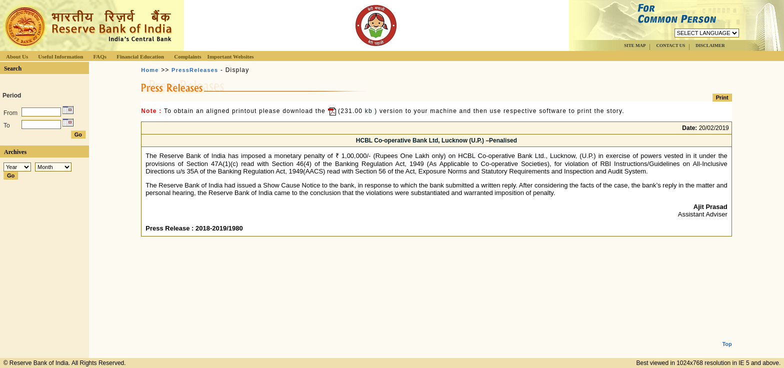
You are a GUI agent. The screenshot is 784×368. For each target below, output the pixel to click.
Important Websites (231, 57)
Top (727, 336)
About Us (17, 57)
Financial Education (140, 57)
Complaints (187, 57)
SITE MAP (635, 45)
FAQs (99, 57)
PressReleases (195, 70)
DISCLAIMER (710, 45)
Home (149, 70)
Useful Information (60, 57)
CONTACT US (670, 45)
